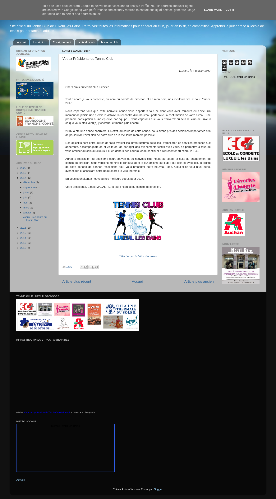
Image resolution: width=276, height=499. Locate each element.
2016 (23, 227)
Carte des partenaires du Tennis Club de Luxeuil (47, 412)
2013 (23, 242)
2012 (23, 247)
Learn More (213, 10)
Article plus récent (76, 281)
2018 (23, 172)
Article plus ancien (199, 281)
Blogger (158, 489)
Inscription (39, 42)
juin (25, 197)
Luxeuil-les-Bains (69, 425)
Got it (230, 10)
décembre (29, 182)
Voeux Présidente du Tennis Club (35, 219)
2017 (23, 177)
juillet (26, 192)
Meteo (229, 76)
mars (26, 207)
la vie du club (86, 42)
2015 (23, 232)
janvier (27, 212)
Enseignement (62, 42)
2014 (23, 237)
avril (26, 202)
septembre (29, 187)
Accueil (21, 42)
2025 (23, 167)
